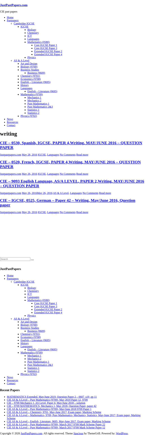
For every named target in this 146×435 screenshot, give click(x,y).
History (25, 85)
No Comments (68, 154)
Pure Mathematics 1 (38, 103)
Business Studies (30, 69)
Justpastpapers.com (10, 154)
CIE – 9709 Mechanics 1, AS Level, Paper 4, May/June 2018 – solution (46, 402)
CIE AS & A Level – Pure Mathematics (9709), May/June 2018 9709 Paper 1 (49, 409)
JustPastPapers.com (14, 5)
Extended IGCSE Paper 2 (48, 51)
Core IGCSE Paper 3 (45, 48)
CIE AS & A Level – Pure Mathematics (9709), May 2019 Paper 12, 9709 (47, 399)
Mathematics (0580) (38, 42)
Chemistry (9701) (30, 75)
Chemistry (33, 32)
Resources (12, 122)
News (10, 119)
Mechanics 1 (34, 97)
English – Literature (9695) (35, 82)
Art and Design (29, 63)
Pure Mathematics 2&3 (40, 106)
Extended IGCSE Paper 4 (48, 54)
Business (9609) (36, 72)
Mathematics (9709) (32, 94)
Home (10, 17)
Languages (33, 38)
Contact (11, 125)
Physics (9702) (29, 116)
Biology (31, 29)
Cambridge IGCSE (24, 23)
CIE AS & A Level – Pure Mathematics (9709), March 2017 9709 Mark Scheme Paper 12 (56, 427)
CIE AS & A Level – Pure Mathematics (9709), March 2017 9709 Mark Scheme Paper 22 (56, 424)
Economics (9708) (31, 79)
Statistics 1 (33, 109)
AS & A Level (21, 60)
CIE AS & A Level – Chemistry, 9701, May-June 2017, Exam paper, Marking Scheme (54, 412)
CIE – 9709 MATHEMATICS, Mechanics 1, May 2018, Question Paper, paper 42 (51, 406)
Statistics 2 (33, 112)
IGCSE (24, 26)
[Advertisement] (25, 235)
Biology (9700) (29, 66)
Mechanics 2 (34, 100)
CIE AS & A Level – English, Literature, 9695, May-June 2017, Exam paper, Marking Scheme (59, 421)
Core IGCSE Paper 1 (45, 45)
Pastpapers (12, 20)
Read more (82, 154)
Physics (31, 57)
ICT (29, 35)
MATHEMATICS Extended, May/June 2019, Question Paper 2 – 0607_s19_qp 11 (52, 396)
